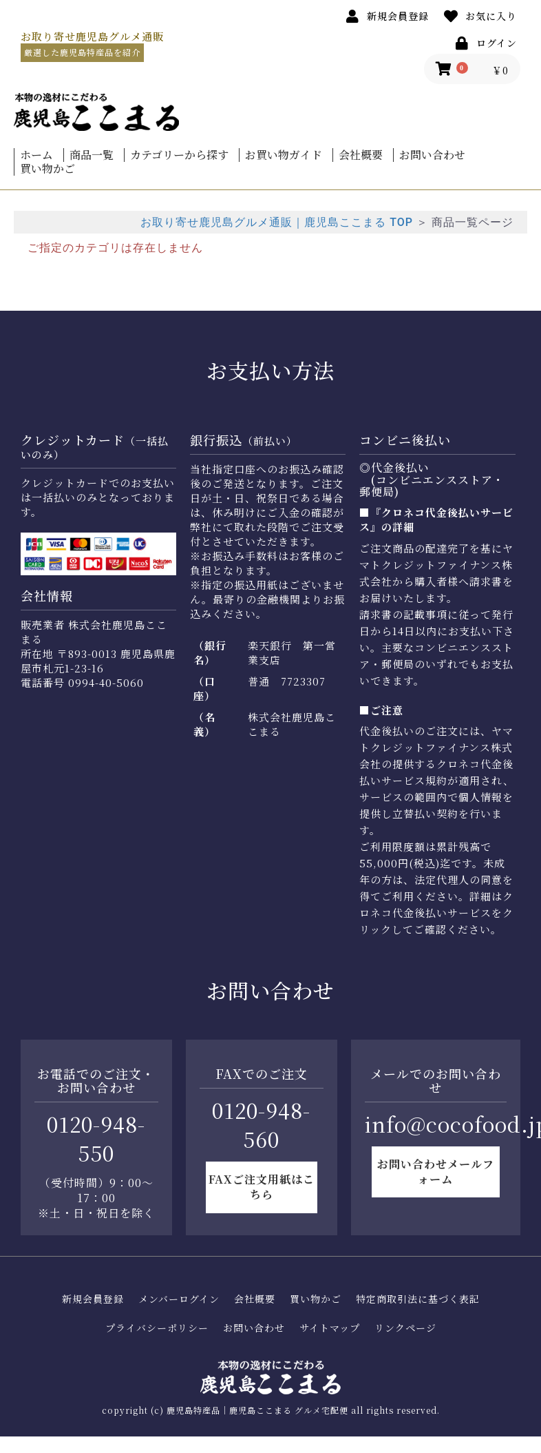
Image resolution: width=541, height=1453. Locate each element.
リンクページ (405, 1328)
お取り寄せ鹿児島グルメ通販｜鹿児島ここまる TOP (276, 222)
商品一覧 (92, 155)
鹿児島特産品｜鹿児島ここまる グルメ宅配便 (257, 1410)
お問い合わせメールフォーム (435, 1171)
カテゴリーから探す (179, 155)
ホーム (36, 155)
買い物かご (47, 169)
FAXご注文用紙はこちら (262, 1186)
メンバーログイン (179, 1299)
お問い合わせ (432, 155)
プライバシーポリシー (157, 1328)
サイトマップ (329, 1328)
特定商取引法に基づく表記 (418, 1299)
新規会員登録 (93, 1299)
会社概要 (361, 155)
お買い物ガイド (283, 155)
